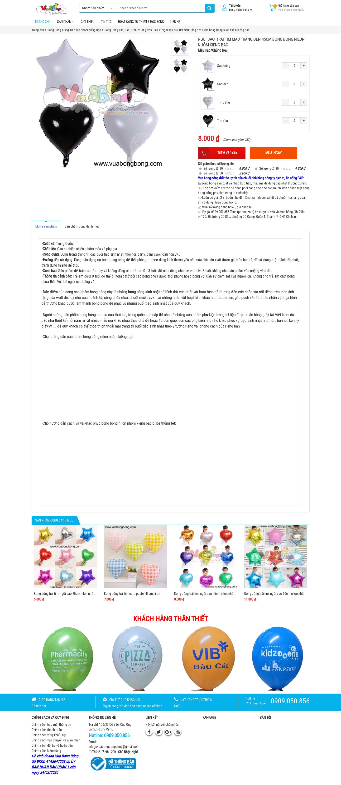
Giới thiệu (88, 23)
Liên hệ (175, 23)
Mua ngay (273, 155)
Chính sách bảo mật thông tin (51, 727)
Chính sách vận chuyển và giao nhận (56, 742)
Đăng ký (247, 9)
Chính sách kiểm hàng (46, 753)
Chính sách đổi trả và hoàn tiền (52, 748)
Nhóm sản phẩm (96, 8)
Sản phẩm (65, 23)
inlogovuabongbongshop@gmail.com (114, 748)
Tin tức (106, 23)
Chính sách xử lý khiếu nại (49, 737)
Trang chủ (43, 23)
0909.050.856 (117, 737)
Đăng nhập (235, 9)
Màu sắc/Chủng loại (212, 52)
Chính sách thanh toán (47, 732)
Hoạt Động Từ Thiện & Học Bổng (141, 23)
